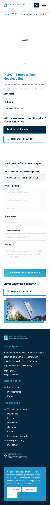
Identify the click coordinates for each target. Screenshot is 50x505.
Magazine (12, 422)
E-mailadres (10, 216)
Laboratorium (13, 387)
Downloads (12, 413)
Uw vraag (9, 245)
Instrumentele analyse (14, 108)
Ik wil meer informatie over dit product (22, 171)
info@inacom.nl (11, 374)
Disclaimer (12, 445)
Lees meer (9, 93)
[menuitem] (42, 5)
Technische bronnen (17, 409)
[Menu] (42, 5)
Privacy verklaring (15, 440)
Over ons (11, 427)
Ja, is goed (14, 489)
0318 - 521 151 (10, 371)
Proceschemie (14, 391)
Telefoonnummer (12, 230)
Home (6, 14)
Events (10, 418)
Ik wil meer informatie (17, 129)
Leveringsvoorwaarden (18, 436)
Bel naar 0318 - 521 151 (22, 139)
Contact (11, 431)
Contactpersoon (12, 186)
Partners (11, 396)
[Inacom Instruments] (21, 5)
